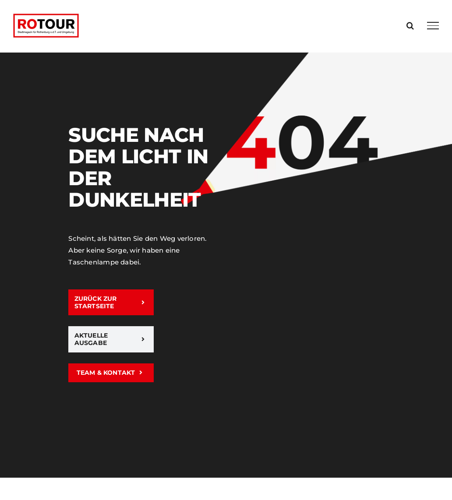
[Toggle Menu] (432, 25)
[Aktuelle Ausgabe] (110, 339)
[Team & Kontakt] (110, 372)
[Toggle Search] (410, 25)
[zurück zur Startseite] (110, 302)
